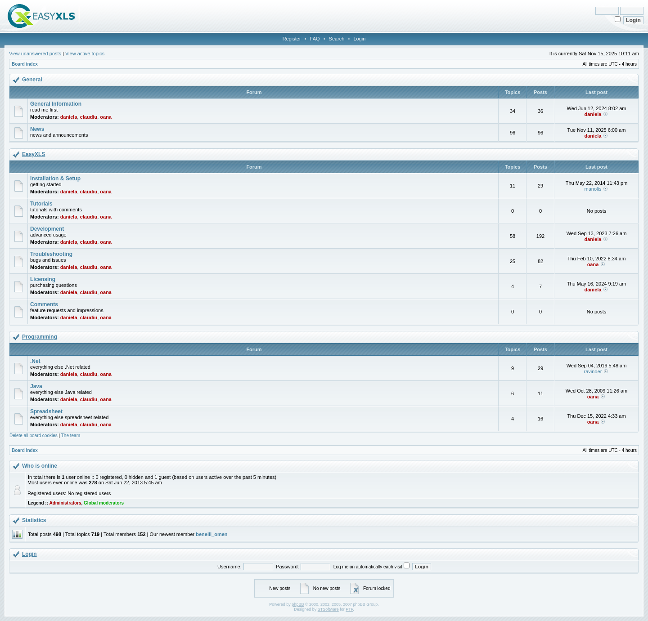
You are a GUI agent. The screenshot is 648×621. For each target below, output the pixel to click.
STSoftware (328, 609)
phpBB (298, 604)
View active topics (84, 53)
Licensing (42, 279)
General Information (55, 104)
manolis (593, 189)
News (37, 129)
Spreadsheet (46, 411)
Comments (44, 304)
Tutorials (41, 204)
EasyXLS (33, 154)
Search (337, 38)
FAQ (315, 38)
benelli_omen (211, 534)
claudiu (89, 117)
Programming (39, 337)
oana (106, 117)
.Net (35, 361)
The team (70, 435)
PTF (349, 609)
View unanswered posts (35, 53)
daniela (68, 117)
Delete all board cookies (33, 435)
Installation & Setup (55, 178)
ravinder (593, 371)
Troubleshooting (51, 254)
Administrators (65, 502)
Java (36, 386)
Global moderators (104, 502)
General (32, 79)
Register (292, 38)
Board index (25, 64)
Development (47, 229)
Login (359, 38)
